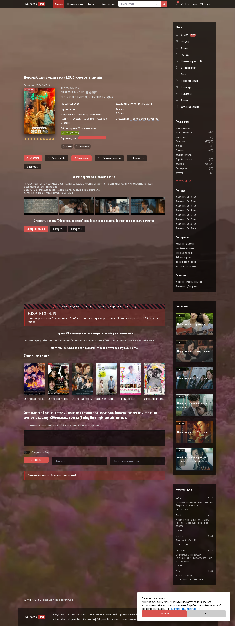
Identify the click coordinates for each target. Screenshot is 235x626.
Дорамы (59, 4)
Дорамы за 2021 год (186, 210)
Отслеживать (81, 158)
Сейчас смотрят (107, 4)
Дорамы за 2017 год (186, 228)
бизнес (188, 146)
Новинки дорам (75, 4)
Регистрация (189, 3)
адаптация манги (193, 132)
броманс (189, 164)
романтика (84, 146)
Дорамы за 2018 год (186, 224)
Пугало (180, 530)
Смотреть (33, 158)
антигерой (190, 137)
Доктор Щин (182, 544)
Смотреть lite (56, 158)
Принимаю (164, 613)
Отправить (36, 460)
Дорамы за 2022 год (186, 206)
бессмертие (191, 168)
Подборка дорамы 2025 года (144, 118)
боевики (189, 150)
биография (190, 141)
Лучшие (91, 4)
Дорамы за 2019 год (186, 219)
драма (69, 146)
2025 (76, 103)
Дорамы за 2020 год (186, 215)
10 (53, 139)
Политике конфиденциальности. (185, 608)
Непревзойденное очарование (190, 579)
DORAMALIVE (29, 600)
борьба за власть (193, 159)
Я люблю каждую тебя (187, 509)
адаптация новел (193, 128)
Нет (206, 613)
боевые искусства (193, 155)
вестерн (189, 173)
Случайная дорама (190, 107)
